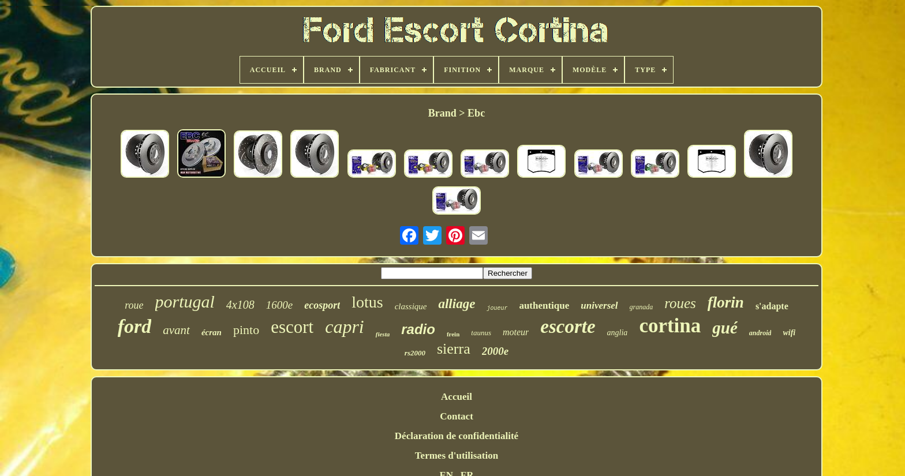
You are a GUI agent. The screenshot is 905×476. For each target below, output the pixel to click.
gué (725, 327)
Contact (456, 416)
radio (418, 329)
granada (641, 307)
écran (211, 332)
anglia (617, 332)
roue (134, 305)
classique (411, 306)
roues (680, 303)
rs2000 (415, 352)
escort (292, 327)
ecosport (322, 305)
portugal (185, 301)
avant (176, 330)
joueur (497, 308)
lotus (367, 302)
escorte (567, 326)
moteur (516, 332)
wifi (789, 332)
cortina (670, 325)
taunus (481, 332)
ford (135, 326)
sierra (453, 348)
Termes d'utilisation (456, 455)
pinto (246, 330)
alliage (456, 304)
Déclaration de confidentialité (456, 435)
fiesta (383, 334)
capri (344, 326)
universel (599, 305)
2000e (495, 351)
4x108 (240, 304)
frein (453, 334)
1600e (279, 305)
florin (726, 302)
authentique (544, 305)
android (760, 333)
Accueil (456, 396)
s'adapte (772, 306)
